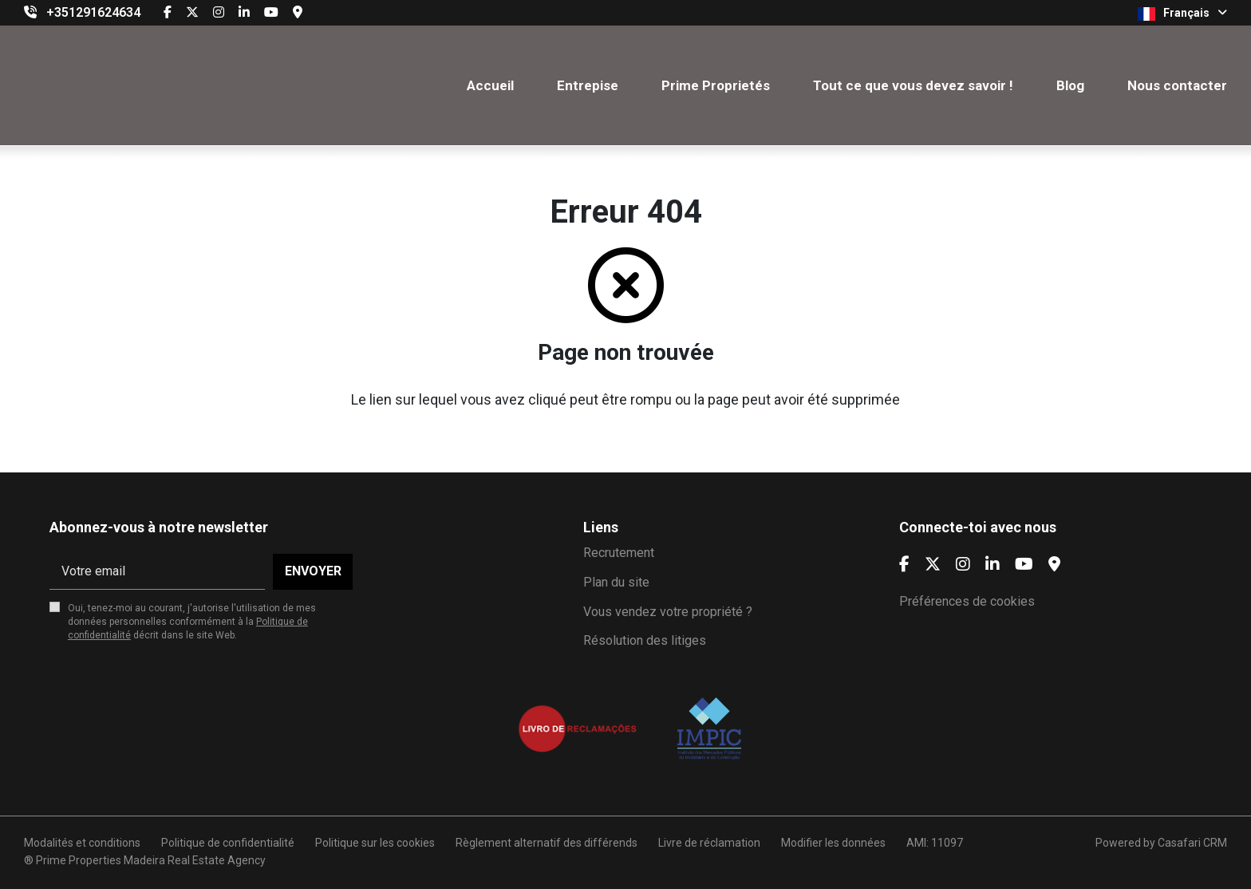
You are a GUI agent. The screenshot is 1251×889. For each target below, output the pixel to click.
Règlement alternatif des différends (546, 842)
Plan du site (616, 582)
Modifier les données (833, 842)
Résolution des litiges (644, 640)
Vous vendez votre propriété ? (667, 611)
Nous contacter (1177, 85)
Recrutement (618, 552)
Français (1182, 13)
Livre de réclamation (709, 842)
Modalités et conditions (82, 842)
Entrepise (587, 85)
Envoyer (313, 571)
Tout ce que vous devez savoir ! (913, 85)
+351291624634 (93, 12)
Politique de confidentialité (227, 842)
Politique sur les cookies (375, 842)
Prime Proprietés (715, 85)
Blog (1070, 85)
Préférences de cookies (967, 601)
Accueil (490, 85)
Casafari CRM (1192, 842)
